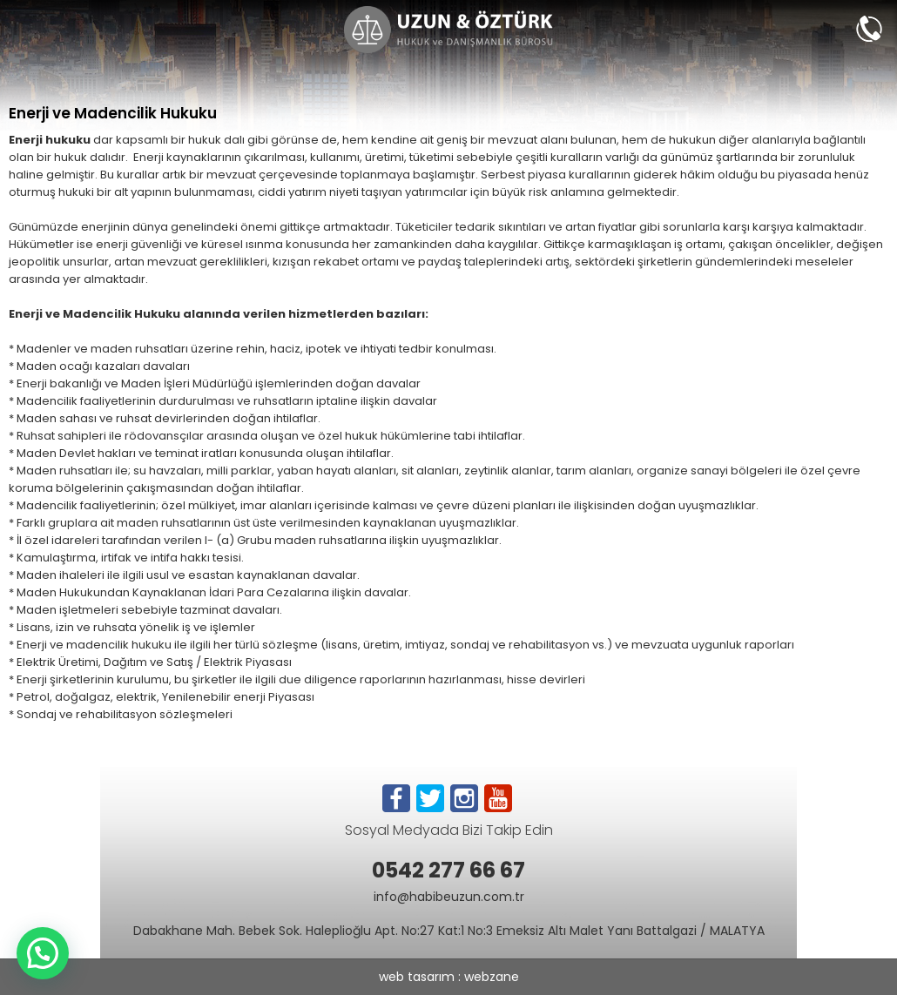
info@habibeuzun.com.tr (449, 896)
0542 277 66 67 (448, 870)
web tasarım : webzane (449, 976)
